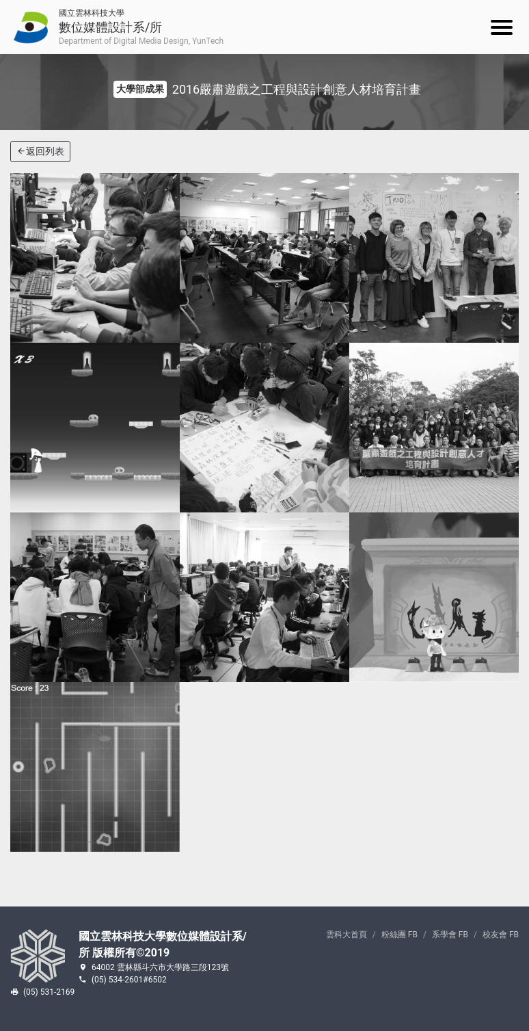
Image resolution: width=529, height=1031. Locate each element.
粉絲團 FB (399, 934)
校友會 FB (501, 934)
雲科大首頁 (346, 934)
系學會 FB (450, 934)
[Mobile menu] (501, 27)
